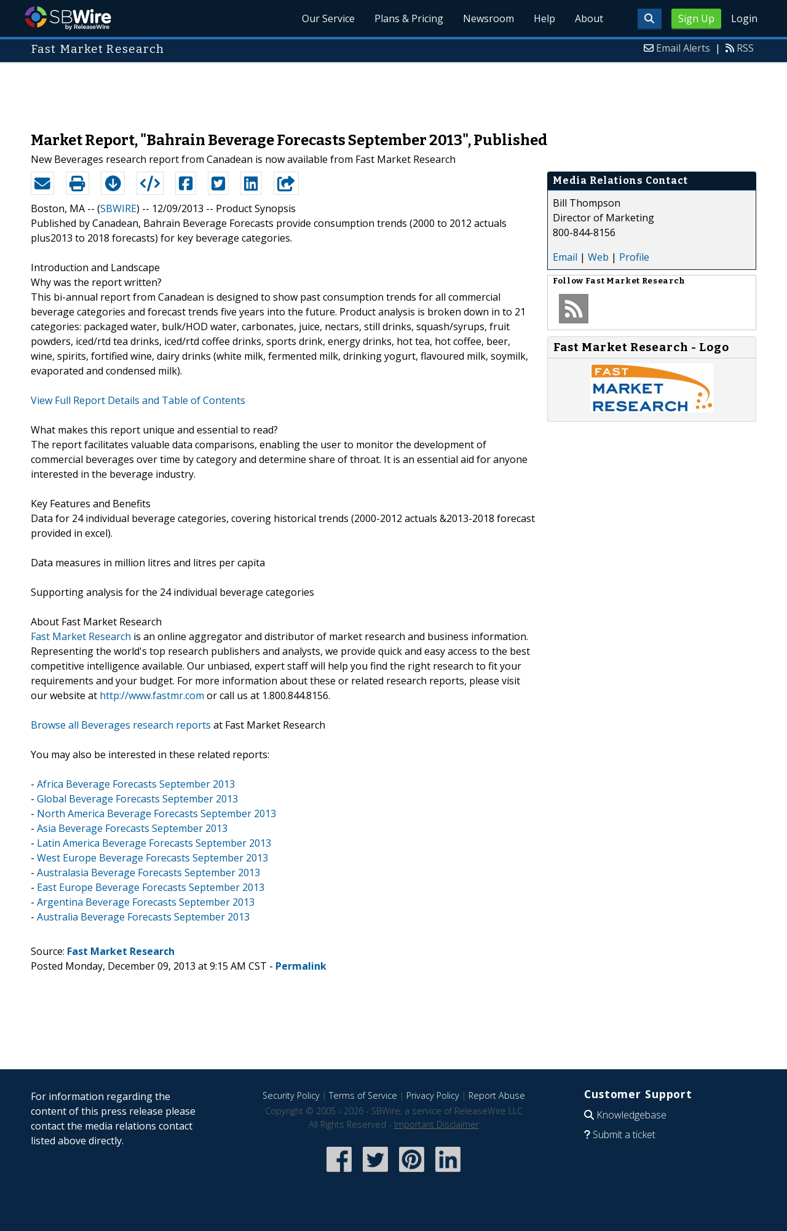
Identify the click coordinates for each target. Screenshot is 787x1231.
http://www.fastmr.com (152, 695)
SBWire (68, 18)
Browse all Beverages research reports (121, 725)
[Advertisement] (393, 91)
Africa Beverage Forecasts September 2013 (136, 784)
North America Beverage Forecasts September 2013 (156, 813)
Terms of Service (363, 1095)
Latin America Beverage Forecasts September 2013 (154, 843)
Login (744, 18)
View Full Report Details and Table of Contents (138, 400)
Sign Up (696, 18)
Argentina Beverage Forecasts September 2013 (146, 902)
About (589, 18)
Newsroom (488, 18)
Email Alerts (683, 48)
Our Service (328, 18)
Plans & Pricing (408, 18)
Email (565, 257)
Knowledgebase (631, 1115)
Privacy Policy (432, 1095)
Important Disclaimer (436, 1124)
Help (544, 18)
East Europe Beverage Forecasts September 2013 (150, 887)
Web (598, 257)
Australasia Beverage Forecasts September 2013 (148, 872)
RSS (745, 48)
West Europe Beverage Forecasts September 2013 (152, 858)
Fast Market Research (81, 636)
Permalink (300, 966)
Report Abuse (497, 1095)
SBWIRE (118, 208)
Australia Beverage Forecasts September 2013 (143, 917)
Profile (634, 257)
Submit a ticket (624, 1134)
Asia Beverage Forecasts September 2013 (132, 828)
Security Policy (291, 1095)
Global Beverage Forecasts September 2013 (137, 798)
